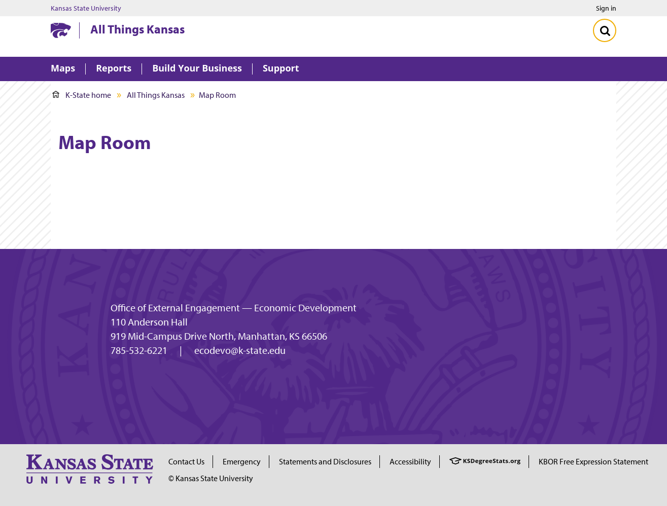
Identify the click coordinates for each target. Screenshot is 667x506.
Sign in (606, 8)
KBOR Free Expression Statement (593, 461)
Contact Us (186, 461)
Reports (113, 68)
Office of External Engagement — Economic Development (234, 308)
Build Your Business (197, 68)
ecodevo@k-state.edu (240, 350)
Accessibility (410, 461)
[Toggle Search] (604, 30)
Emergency (242, 461)
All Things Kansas (137, 29)
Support (281, 68)
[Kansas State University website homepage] (61, 30)
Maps (63, 68)
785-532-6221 (139, 350)
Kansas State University (86, 8)
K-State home (81, 95)
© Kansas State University (210, 478)
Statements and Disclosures (325, 461)
